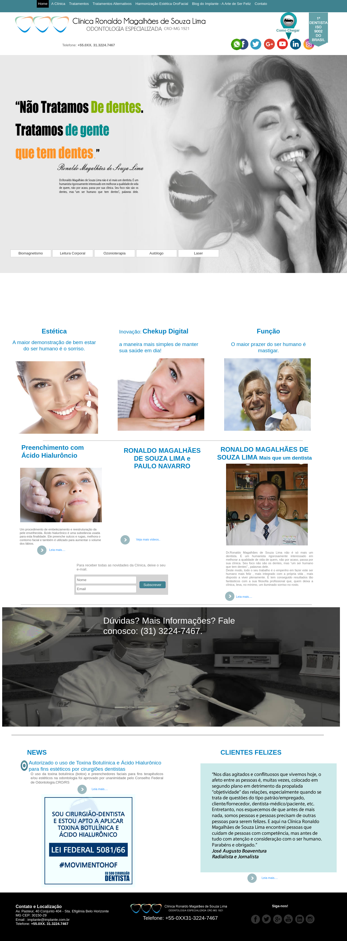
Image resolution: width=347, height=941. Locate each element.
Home (43, 4)
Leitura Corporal (72, 253)
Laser (198, 253)
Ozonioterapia (115, 253)
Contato (261, 4)
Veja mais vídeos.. (148, 539)
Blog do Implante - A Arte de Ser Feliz (221, 4)
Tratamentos (79, 4)
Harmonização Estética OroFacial (161, 4)
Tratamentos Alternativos (112, 4)
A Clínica (58, 4)
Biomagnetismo (31, 253)
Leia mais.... (244, 596)
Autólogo (156, 253)
